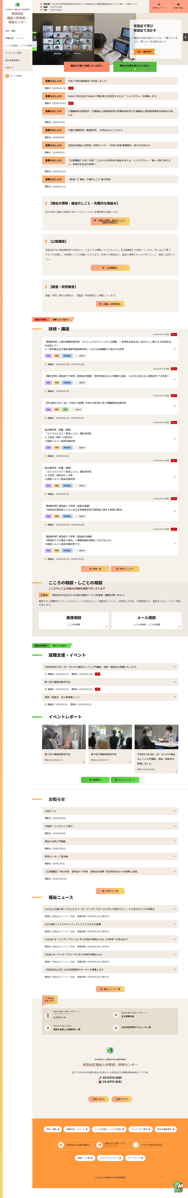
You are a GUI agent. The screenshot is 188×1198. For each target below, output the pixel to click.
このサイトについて (110, 1167)
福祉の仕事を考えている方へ (135, 65)
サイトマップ (135, 1167)
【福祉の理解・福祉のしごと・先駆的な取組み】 (110, 221)
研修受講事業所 (12, 60)
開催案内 (95, 786)
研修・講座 (10, 30)
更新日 (48, 88)
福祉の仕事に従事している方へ (86, 65)
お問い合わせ (98, 1105)
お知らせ (9, 67)
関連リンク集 (85, 1167)
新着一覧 (95, 568)
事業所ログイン (159, 6)
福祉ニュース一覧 (110, 995)
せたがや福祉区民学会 (151, 1153)
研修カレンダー (125, 568)
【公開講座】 (110, 267)
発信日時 (81, 923)
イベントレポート (125, 786)
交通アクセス (131, 4)
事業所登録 (178, 6)
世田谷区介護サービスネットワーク (115, 1153)
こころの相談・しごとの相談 (18, 45)
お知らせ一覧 (110, 897)
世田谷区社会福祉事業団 (77, 1153)
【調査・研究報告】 (110, 303)
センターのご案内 (13, 52)
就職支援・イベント (14, 38)
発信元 (48, 923)
